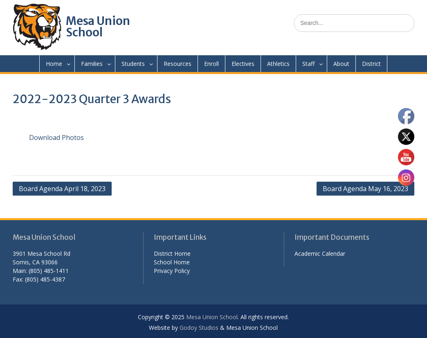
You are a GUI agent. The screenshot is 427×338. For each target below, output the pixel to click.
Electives (242, 64)
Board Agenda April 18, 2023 (62, 188)
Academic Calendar (319, 253)
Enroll (211, 64)
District (371, 64)
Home (54, 64)
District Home (172, 253)
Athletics (278, 64)
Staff (308, 64)
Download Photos (56, 137)
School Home (172, 262)
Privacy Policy (172, 271)
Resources (177, 64)
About (341, 64)
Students (133, 64)
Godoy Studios (199, 327)
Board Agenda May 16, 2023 (365, 188)
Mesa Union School (98, 27)
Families (92, 64)
